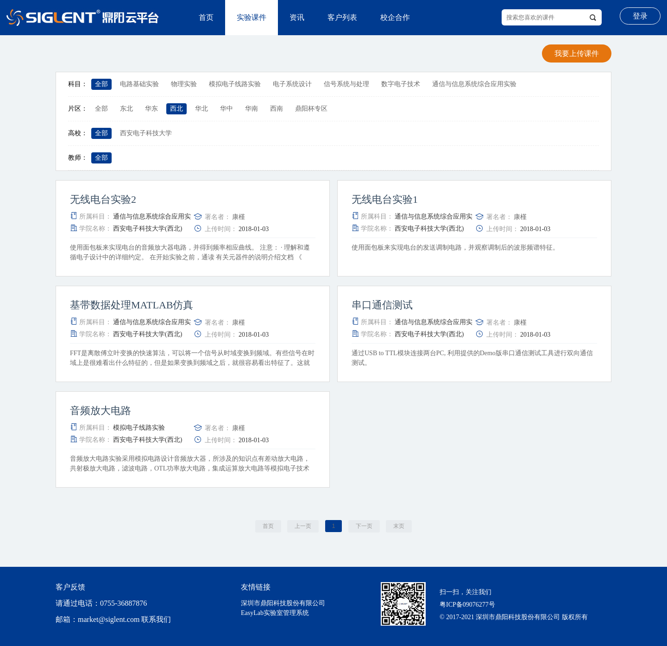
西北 (176, 108)
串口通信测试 (382, 305)
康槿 (238, 216)
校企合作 (395, 17)
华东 (151, 108)
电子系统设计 (292, 84)
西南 (276, 108)
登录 (640, 16)
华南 (251, 108)
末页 (398, 526)
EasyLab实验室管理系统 (275, 612)
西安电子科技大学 (146, 133)
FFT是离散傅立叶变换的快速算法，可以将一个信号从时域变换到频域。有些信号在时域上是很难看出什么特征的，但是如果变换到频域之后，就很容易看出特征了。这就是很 (192, 363)
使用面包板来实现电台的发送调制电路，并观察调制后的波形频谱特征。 (456, 247)
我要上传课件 (576, 53)
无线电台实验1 (385, 199)
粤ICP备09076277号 (467, 604)
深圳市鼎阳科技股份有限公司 (283, 603)
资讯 (296, 17)
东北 (126, 108)
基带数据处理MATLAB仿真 (131, 305)
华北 (201, 108)
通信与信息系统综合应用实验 (474, 84)
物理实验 (184, 84)
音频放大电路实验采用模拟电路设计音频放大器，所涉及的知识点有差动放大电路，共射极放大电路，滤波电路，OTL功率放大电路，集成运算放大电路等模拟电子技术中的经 (190, 468)
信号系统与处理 (346, 84)
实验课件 (251, 17)
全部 (101, 84)
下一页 (364, 526)
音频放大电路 (100, 411)
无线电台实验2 (103, 199)
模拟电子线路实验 (235, 84)
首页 (206, 17)
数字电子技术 (400, 84)
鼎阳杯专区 (311, 108)
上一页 (303, 526)
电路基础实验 (139, 84)
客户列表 (342, 17)
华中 (226, 108)
